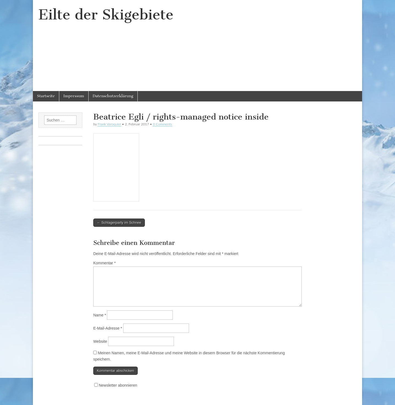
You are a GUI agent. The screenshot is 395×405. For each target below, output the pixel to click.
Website (100, 341)
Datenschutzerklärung (113, 96)
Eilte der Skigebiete (105, 14)
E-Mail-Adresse (107, 328)
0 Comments (162, 124)
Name (99, 315)
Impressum (73, 96)
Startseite (46, 96)
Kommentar (104, 263)
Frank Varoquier (109, 124)
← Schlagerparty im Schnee (119, 222)
